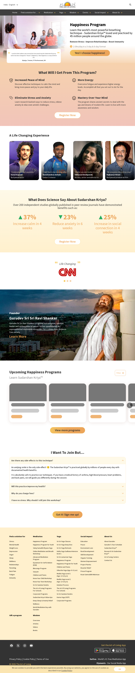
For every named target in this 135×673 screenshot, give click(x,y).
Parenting (12, 568)
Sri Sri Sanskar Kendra (41, 585)
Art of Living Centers (111, 557)
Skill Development (87, 555)
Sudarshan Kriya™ (110, 548)
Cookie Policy (29, 659)
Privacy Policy (15, 659)
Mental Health (14, 545)
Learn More (17, 336)
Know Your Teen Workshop (42, 582)
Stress (81, 41)
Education (84, 541)
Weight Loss (13, 548)
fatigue (90, 84)
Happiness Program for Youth (43, 545)
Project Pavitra (86, 565)
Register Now (67, 115)
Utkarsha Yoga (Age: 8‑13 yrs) (67, 570)
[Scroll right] (130, 160)
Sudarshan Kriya (49, 53)
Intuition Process (63, 585)
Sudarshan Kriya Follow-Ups (43, 597)
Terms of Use (43, 659)
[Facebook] (11, 645)
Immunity (12, 578)
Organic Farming (86, 558)
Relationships (14, 565)
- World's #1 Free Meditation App (108, 659)
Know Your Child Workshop (42, 578)
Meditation (48, 12)
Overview (36, 620)
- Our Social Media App (111, 663)
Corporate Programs (40, 594)
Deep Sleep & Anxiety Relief (43, 601)
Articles (35, 624)
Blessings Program (39, 568)
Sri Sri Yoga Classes (64, 541)
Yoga (61, 12)
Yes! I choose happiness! (90, 53)
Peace (83, 545)
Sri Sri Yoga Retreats (64, 548)
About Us (116, 12)
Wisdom (73, 12)
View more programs (67, 430)
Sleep (11, 558)
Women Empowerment (89, 561)
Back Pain (12, 571)
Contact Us (108, 560)
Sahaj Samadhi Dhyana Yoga (42, 548)
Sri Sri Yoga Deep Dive (64, 545)
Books (35, 630)
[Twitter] (18, 645)
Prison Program (86, 571)
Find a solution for (17, 536)
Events (85, 12)
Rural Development (87, 551)
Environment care (87, 548)
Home (14, 12)
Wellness (12, 561)
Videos (35, 627)
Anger (11, 555)
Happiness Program (40, 541)
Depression (13, 551)
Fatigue (12, 574)
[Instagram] (25, 645)
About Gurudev (109, 541)
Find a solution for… (29, 12)
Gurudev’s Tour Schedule (113, 545)
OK (120, 669)
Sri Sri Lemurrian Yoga (64, 557)
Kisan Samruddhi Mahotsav (90, 574)
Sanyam (36, 572)
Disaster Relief (86, 568)
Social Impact (100, 12)
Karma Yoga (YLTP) (63, 597)
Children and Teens (39, 575)
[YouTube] (31, 645)
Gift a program (15, 615)
